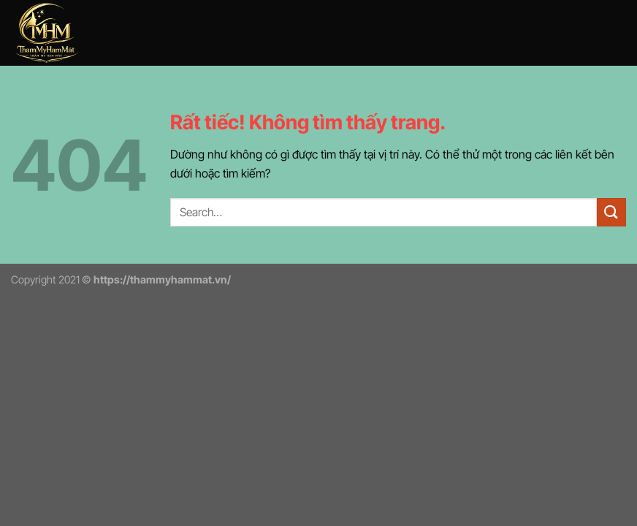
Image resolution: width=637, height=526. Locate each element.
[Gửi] (611, 212)
